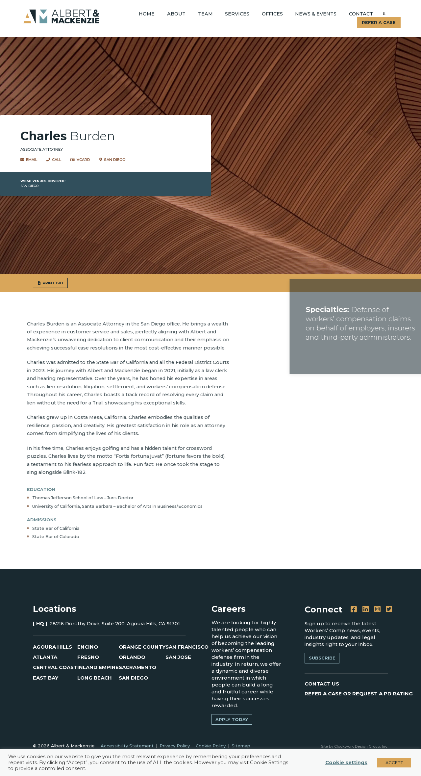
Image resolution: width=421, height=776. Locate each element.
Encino (87, 647)
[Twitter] (389, 609)
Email (28, 159)
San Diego (112, 159)
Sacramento (137, 667)
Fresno (88, 657)
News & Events (315, 14)
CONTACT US (322, 684)
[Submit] (384, 13)
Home (147, 14)
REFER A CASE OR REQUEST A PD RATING (359, 693)
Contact (361, 14)
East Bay (45, 678)
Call (53, 159)
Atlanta (45, 657)
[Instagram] (377, 609)
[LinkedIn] (365, 609)
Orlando (132, 657)
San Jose (178, 657)
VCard (80, 159)
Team (205, 14)
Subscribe (322, 658)
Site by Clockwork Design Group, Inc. (354, 746)
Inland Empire (98, 667)
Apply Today (231, 719)
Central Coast (55, 667)
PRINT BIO (30, 283)
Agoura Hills (52, 647)
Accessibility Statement (127, 745)
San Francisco (187, 647)
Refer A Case (379, 22)
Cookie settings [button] (346, 762)
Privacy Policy (175, 745)
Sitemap (241, 745)
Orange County (142, 647)
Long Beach (94, 678)
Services (237, 14)
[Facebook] (354, 609)
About (176, 14)
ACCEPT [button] (394, 762)
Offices (272, 14)
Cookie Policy (211, 745)
